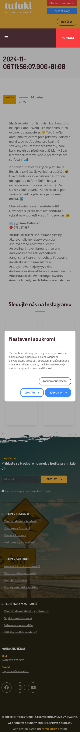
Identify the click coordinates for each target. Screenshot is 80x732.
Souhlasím (56, 392)
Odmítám (30, 392)
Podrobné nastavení (55, 381)
